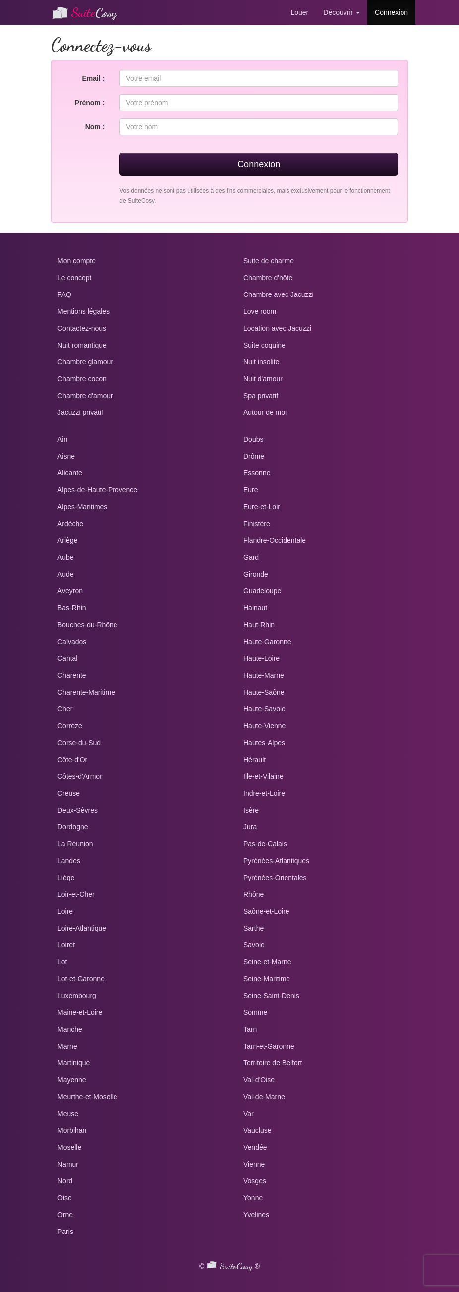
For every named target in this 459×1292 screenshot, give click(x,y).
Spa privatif (260, 396)
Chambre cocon (82, 379)
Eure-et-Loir (261, 507)
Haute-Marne (263, 675)
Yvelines (256, 1215)
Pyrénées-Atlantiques (276, 861)
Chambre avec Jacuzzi (278, 294)
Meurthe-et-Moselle (87, 1097)
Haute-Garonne (267, 642)
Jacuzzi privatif (80, 412)
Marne (67, 1046)
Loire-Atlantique (81, 928)
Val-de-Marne (264, 1097)
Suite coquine (264, 345)
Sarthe (253, 928)
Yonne (253, 1198)
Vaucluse (257, 1130)
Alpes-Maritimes (82, 507)
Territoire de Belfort (272, 1063)
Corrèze (69, 726)
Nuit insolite (261, 362)
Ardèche (70, 524)
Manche (69, 1029)
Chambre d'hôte (267, 278)
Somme (255, 1012)
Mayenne (71, 1080)
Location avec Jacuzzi (277, 328)
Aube (65, 557)
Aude (65, 574)
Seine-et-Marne (267, 962)
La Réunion (75, 844)
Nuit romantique (82, 345)
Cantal (67, 658)
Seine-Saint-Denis (271, 995)
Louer (299, 12)
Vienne (254, 1164)
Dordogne (72, 827)
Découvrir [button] (341, 12)
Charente (71, 675)
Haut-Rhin (259, 625)
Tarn (250, 1029)
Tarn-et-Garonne (268, 1046)
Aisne (66, 456)
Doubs (253, 439)
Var (248, 1113)
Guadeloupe (262, 591)
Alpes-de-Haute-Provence (97, 490)
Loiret (66, 945)
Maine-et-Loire (79, 1012)
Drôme (253, 456)
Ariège (67, 540)
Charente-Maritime (86, 692)
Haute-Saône (264, 692)
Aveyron (70, 591)
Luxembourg (76, 995)
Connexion (391, 12)
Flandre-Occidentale (274, 540)
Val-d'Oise (259, 1080)
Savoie (254, 945)
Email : (93, 78)
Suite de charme (268, 261)
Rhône (253, 894)
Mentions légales (83, 311)
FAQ (64, 294)
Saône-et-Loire (266, 911)
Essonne (256, 473)
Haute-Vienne (264, 726)
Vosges (254, 1181)
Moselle (69, 1147)
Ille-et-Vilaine (263, 776)
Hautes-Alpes (264, 743)
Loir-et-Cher (76, 894)
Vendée (255, 1147)
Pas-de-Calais (265, 844)
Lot (62, 962)
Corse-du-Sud (79, 743)
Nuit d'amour (263, 379)
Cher (64, 709)
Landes (68, 861)
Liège (65, 877)
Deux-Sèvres (77, 810)
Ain (62, 439)
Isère (251, 810)
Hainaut (255, 608)
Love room (259, 311)
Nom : (95, 127)
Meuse (67, 1113)
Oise (64, 1198)
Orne (65, 1215)
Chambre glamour (85, 362)
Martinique (73, 1063)
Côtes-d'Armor (79, 776)
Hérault (254, 759)
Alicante (69, 473)
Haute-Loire (261, 658)
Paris (65, 1231)
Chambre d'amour (85, 396)
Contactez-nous (81, 328)
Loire (65, 911)
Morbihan (71, 1130)
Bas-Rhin (71, 608)
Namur (67, 1164)
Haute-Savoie (264, 709)
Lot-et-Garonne (81, 979)
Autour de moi (265, 412)
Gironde (255, 574)
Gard (251, 557)
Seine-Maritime (266, 979)
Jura (250, 827)
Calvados (71, 642)
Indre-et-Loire (264, 793)
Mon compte (76, 261)
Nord (64, 1181)
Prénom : (90, 103)
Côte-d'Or (72, 759)
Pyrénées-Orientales (275, 877)
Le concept (74, 278)
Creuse (68, 793)
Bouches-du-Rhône (87, 625)
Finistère (256, 524)
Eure (250, 490)
